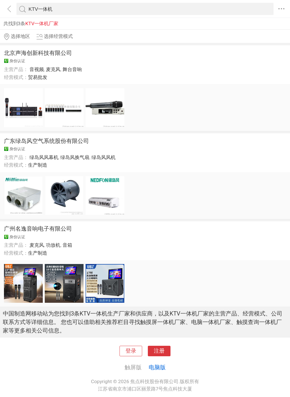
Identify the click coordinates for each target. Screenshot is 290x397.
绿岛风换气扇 (74, 157)
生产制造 (37, 165)
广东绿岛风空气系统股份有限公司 (46, 141)
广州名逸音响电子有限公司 (38, 228)
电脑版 (157, 367)
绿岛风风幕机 (43, 157)
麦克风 (53, 69)
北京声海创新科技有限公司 (38, 53)
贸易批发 (37, 77)
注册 (159, 351)
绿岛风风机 (103, 157)
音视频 (36, 69)
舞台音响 (72, 69)
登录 (130, 351)
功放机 (53, 245)
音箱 (67, 245)
